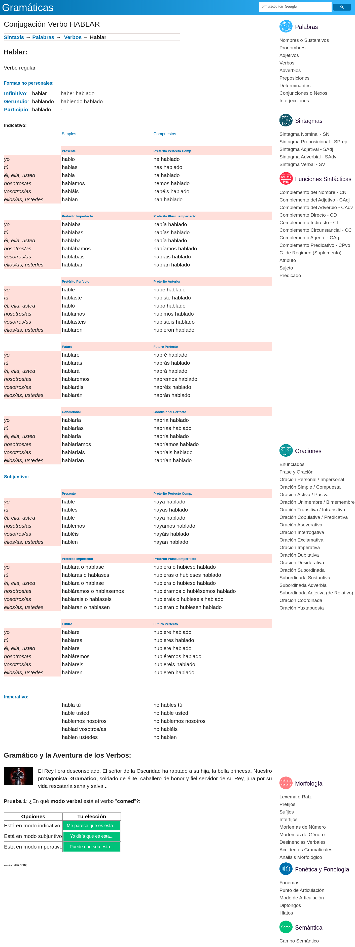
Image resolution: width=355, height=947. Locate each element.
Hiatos (286, 913)
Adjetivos (289, 55)
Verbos (73, 37)
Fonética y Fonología (322, 869)
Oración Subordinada (302, 570)
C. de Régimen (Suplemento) (310, 252)
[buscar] (295, 6)
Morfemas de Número (302, 827)
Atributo (287, 260)
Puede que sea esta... (92, 846)
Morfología (309, 783)
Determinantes (295, 85)
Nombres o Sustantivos (304, 40)
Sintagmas (309, 121)
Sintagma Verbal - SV (302, 164)
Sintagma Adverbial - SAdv (307, 156)
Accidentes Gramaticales (305, 849)
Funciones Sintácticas (323, 179)
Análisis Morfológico (300, 857)
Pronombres (292, 47)
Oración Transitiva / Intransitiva (312, 509)
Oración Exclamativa (301, 540)
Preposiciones (294, 78)
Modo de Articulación (301, 897)
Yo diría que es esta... (91, 836)
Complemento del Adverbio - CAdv (316, 207)
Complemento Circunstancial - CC (315, 230)
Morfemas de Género (302, 834)
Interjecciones (294, 100)
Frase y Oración (296, 472)
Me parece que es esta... (91, 825)
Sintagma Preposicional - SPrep (313, 141)
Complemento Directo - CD (308, 215)
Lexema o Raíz (295, 796)
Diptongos (290, 905)
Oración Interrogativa (301, 532)
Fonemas (289, 882)
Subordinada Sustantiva (304, 577)
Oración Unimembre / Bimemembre (317, 502)
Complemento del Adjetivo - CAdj (314, 199)
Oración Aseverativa (300, 524)
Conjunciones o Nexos (303, 93)
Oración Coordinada (300, 600)
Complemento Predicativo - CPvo (314, 245)
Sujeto (286, 267)
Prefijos (287, 804)
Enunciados (291, 464)
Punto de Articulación (302, 890)
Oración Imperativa (299, 547)
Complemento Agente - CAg (309, 237)
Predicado (290, 275)
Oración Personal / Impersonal (311, 479)
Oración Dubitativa (299, 555)
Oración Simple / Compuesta (310, 487)
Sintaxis (14, 37)
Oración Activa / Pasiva (304, 494)
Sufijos (286, 812)
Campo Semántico (299, 940)
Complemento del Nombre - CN (312, 192)
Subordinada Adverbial (303, 585)
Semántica (309, 927)
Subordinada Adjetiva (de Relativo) (316, 592)
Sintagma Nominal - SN (304, 134)
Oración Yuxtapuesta (301, 608)
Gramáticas (28, 7)
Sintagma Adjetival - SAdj (306, 149)
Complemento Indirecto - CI (308, 222)
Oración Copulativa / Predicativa (313, 517)
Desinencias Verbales (302, 842)
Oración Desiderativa (301, 562)
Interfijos (288, 819)
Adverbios (290, 70)
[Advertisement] (226, 68)
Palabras (43, 37)
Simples (69, 134)
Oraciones (308, 451)
